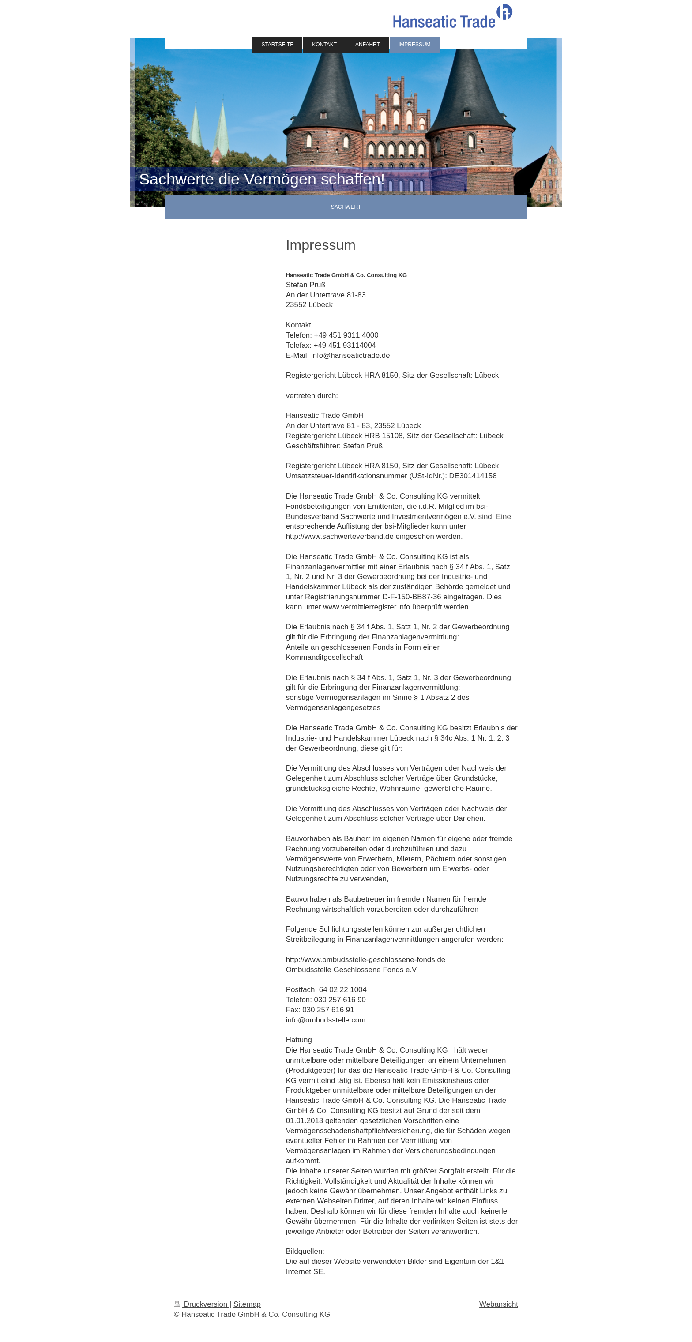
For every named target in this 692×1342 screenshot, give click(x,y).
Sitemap (247, 1304)
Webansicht (498, 1304)
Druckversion (201, 1304)
